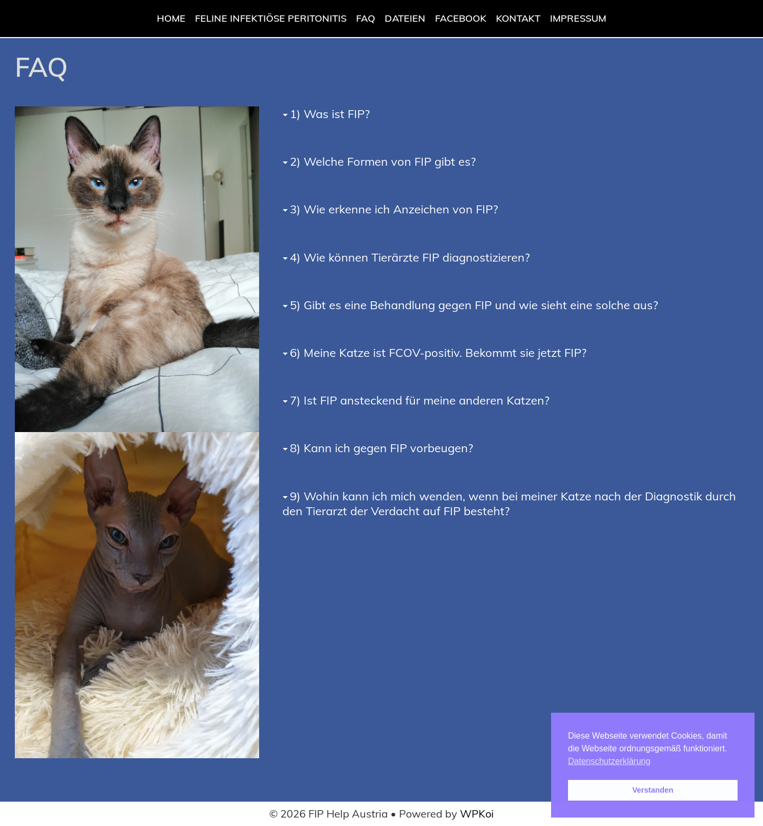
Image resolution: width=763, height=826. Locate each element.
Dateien (405, 18)
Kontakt (518, 18)
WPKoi (477, 813)
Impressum (578, 18)
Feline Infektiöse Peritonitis (271, 18)
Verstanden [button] (652, 790)
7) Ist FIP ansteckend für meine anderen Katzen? (419, 400)
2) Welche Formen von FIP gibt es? (383, 161)
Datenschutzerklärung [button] (609, 761)
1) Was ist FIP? (330, 113)
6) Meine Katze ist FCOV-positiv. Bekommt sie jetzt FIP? (438, 352)
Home (171, 18)
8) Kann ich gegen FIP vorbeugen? (381, 448)
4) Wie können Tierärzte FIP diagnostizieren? (410, 257)
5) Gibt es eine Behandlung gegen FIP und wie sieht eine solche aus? (474, 305)
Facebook (460, 18)
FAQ (365, 18)
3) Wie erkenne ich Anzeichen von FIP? (394, 209)
